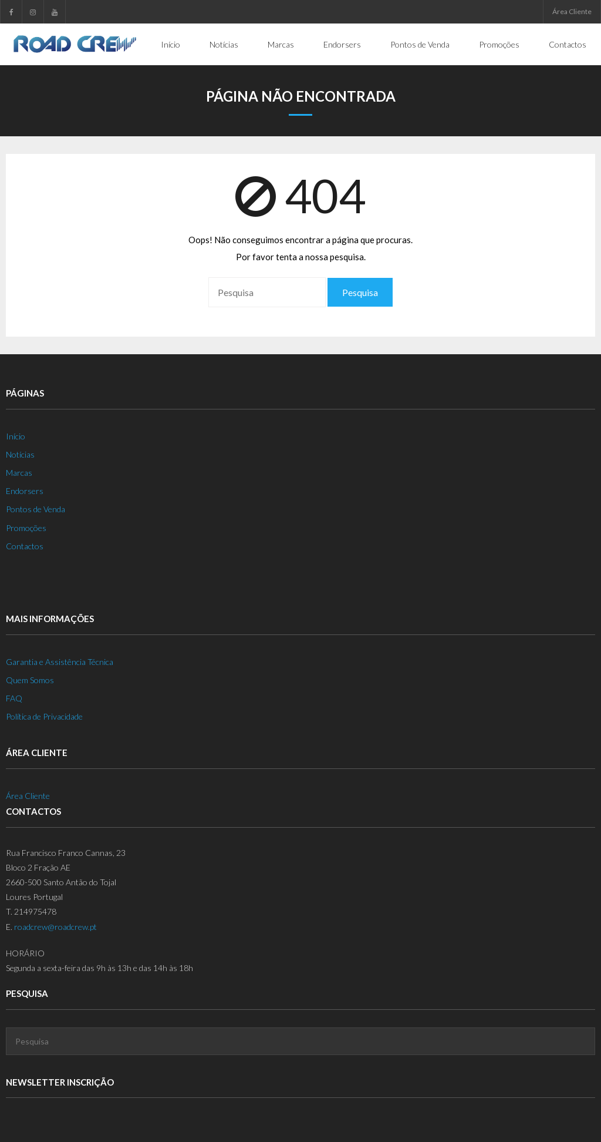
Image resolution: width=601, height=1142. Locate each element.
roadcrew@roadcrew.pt (55, 927)
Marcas (19, 473)
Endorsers (24, 491)
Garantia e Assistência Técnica (59, 662)
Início (15, 436)
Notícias (20, 454)
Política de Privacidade (44, 716)
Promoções (26, 528)
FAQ (14, 698)
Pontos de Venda (35, 509)
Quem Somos (30, 680)
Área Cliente (572, 11)
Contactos (24, 546)
